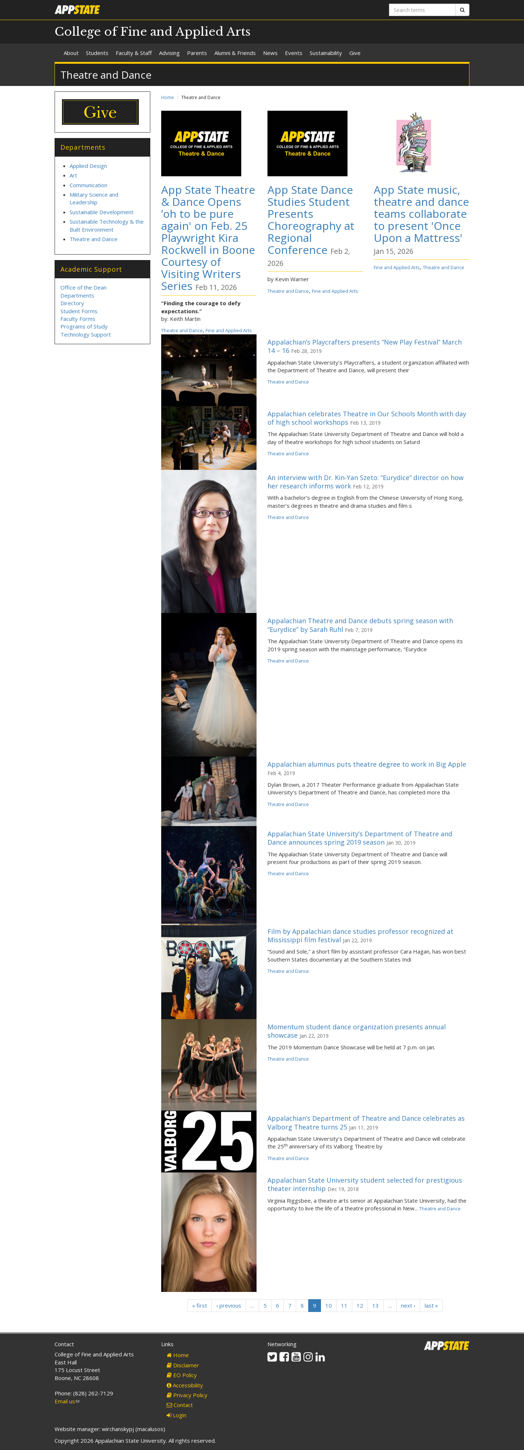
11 (344, 1305)
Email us (67, 1401)
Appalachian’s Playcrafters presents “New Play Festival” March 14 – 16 (364, 346)
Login (176, 1415)
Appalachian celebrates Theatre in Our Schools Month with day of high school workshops (366, 418)
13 (375, 1305)
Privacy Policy (187, 1395)
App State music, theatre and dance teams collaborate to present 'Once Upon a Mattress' (421, 213)
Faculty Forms (77, 318)
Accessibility (185, 1385)
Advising (169, 52)
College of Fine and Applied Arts (153, 31)
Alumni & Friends (235, 52)
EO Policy (182, 1375)
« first (199, 1305)
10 (328, 1305)
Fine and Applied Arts (229, 330)
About (71, 52)
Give (355, 52)
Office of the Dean (83, 287)
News (270, 52)
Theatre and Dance (182, 330)
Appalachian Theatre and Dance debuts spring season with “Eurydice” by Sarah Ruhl (360, 624)
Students (97, 52)
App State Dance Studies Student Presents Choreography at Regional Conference (310, 219)
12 (360, 1305)
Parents (197, 52)
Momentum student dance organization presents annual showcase (356, 1031)
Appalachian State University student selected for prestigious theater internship (364, 1184)
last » (431, 1305)
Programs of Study (84, 326)
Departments (77, 295)
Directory (72, 303)
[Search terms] (422, 10)
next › (408, 1305)
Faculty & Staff (134, 52)
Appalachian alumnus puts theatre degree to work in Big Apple (366, 764)
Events (293, 52)
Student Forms (79, 311)
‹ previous (228, 1305)
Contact (180, 1404)
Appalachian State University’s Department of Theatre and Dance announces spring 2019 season (359, 837)
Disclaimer (183, 1365)
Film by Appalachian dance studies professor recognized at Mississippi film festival (360, 935)
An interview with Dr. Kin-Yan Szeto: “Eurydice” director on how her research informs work (365, 481)
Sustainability (326, 52)
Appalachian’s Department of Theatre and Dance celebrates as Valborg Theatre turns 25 (366, 1122)
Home (167, 97)
